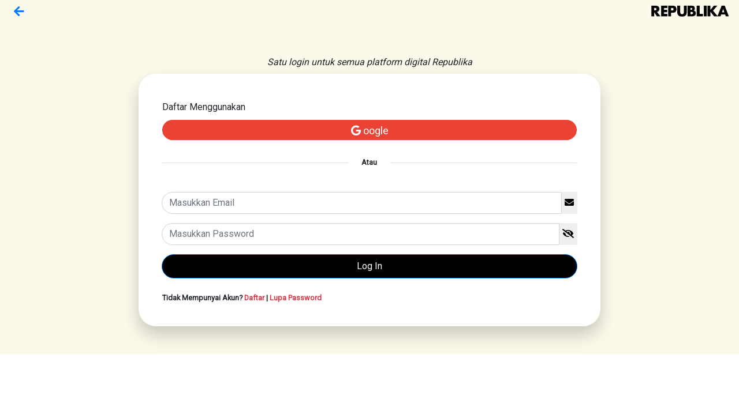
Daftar (254, 297)
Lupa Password (296, 297)
